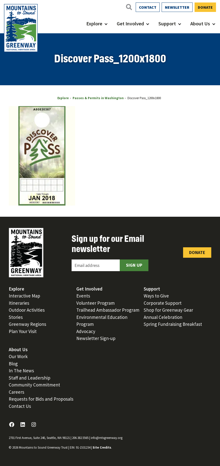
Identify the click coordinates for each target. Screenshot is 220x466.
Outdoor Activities (27, 310)
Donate (205, 7)
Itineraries (19, 303)
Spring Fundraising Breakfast (173, 324)
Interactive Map (24, 296)
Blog (13, 364)
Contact (147, 7)
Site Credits (102, 447)
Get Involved (130, 23)
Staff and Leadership (29, 378)
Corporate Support (163, 303)
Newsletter (177, 7)
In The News (21, 371)
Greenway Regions (27, 324)
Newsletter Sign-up (95, 338)
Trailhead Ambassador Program (107, 310)
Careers (16, 392)
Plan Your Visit (23, 331)
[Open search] (129, 7)
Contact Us (20, 406)
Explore (94, 23)
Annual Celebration (163, 317)
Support (167, 23)
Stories (16, 317)
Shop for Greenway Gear (168, 310)
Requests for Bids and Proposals (41, 399)
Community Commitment (34, 385)
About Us (200, 23)
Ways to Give (156, 296)
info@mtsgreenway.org (106, 438)
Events (83, 296)
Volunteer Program (95, 303)
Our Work (18, 356)
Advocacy (85, 331)
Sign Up (134, 265)
